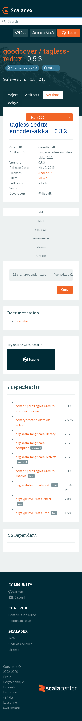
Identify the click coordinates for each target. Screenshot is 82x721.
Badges (13, 102)
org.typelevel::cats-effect (34, 499)
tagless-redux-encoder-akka (29, 128)
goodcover (20, 51)
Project (12, 94)
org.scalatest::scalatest (33, 485)
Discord (16, 597)
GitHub (51, 68)
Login (69, 32)
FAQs (12, 638)
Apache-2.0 (46, 173)
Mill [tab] (41, 221)
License (13, 649)
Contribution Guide (22, 615)
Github (15, 592)
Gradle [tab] (41, 255)
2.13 (42, 79)
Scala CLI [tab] (41, 229)
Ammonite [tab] (41, 238)
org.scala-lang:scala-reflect (36, 457)
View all (43, 178)
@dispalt (45, 193)
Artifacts (32, 94)
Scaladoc (22, 321)
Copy (64, 289)
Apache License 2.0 (22, 68)
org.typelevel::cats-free (32, 513)
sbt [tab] (41, 212)
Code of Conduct (20, 644)
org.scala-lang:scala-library (35, 434)
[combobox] (49, 117)
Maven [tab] (41, 247)
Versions (53, 94)
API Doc (20, 32)
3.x (32, 79)
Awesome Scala (43, 32)
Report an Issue (19, 620)
